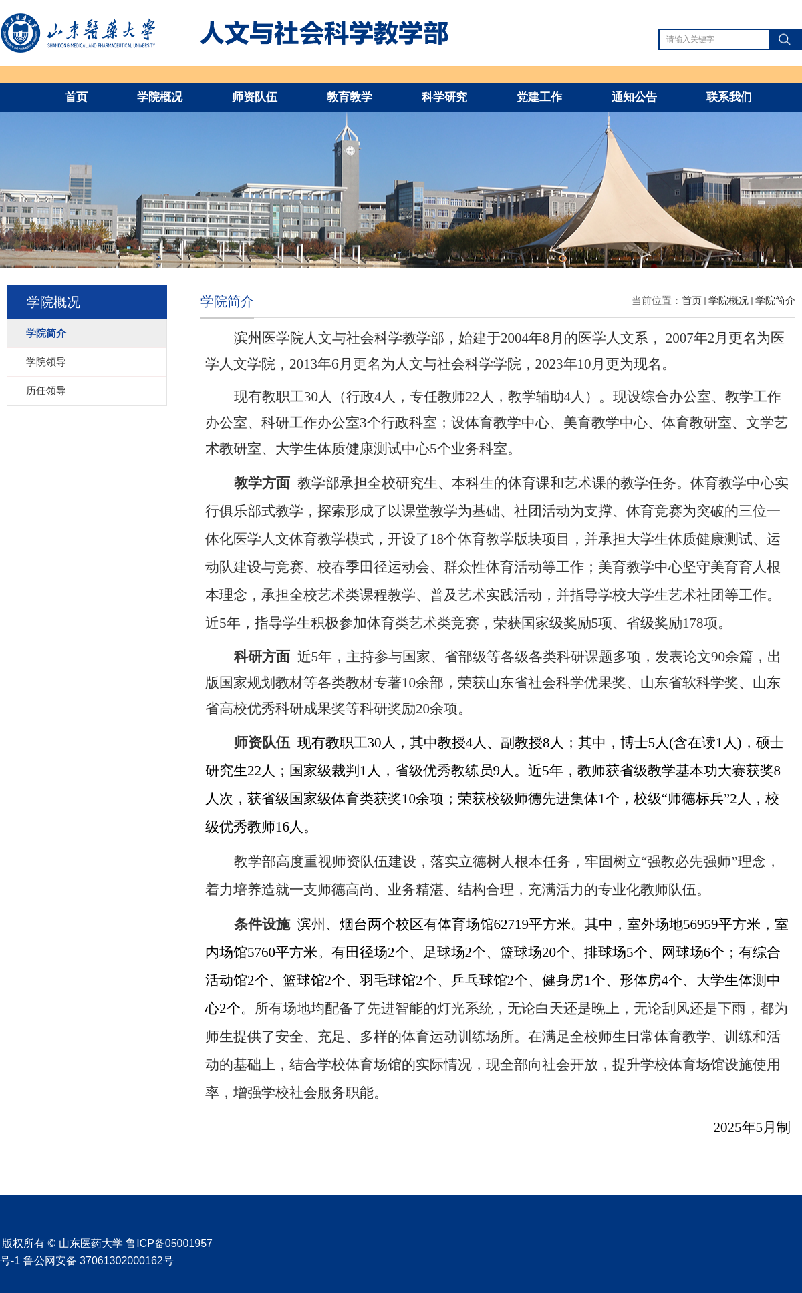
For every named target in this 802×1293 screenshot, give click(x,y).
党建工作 (539, 97)
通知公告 (634, 97)
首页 (76, 97)
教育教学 (349, 97)
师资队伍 (254, 97)
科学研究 (444, 97)
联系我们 (729, 97)
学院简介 (775, 300)
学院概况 (159, 97)
